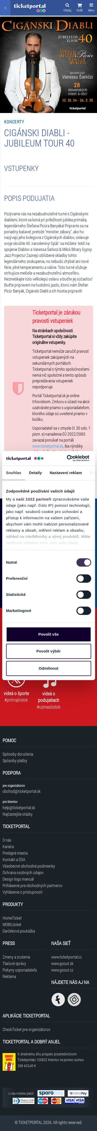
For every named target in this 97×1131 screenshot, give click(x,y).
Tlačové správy (14, 963)
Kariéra (8, 846)
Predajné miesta (15, 853)
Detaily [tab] (35, 472)
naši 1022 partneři (33, 499)
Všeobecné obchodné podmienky (29, 866)
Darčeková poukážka (19, 931)
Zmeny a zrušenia (16, 957)
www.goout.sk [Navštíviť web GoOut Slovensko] (62, 963)
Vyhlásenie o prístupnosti (22, 892)
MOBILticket (12, 924)
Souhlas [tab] (13, 472)
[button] (79, 8)
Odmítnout (48, 668)
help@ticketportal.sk (19, 807)
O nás (7, 840)
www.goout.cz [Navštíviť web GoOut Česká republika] (62, 970)
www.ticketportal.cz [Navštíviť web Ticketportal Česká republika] (66, 957)
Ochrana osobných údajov (23, 872)
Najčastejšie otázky (18, 814)
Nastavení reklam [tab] (66, 472)
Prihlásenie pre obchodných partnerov (33, 885)
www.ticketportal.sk (47, 446)
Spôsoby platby (15, 760)
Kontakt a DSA (14, 859)
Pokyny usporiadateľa (20, 970)
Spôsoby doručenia (18, 754)
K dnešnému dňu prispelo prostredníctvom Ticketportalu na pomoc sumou (51, 1060)
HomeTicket (12, 918)
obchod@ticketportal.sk (22, 791)
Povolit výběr (48, 651)
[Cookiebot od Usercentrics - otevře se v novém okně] (67, 458)
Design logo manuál (18, 879)
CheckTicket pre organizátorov (26, 1029)
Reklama (9, 976)
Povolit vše (48, 634)
